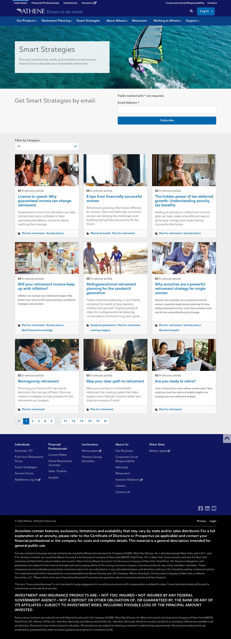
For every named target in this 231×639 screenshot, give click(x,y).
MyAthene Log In (27, 479)
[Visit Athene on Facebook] (200, 508)
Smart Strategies (26, 467)
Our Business (124, 451)
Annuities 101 (24, 451)
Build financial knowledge (37, 330)
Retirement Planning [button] (56, 20)
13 (81, 421)
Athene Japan (159, 451)
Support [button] (191, 20)
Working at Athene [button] (166, 20)
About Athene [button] (116, 20)
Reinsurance (91, 451)
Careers (212, 3)
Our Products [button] (26, 20)
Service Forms (24, 473)
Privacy (201, 521)
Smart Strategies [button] (88, 20)
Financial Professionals (45, 3)
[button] (227, 438)
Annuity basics (55, 233)
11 (65, 421)
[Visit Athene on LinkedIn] (207, 508)
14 (89, 421)
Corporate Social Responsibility (185, 3)
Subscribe (167, 120)
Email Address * (128, 102)
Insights (53, 477)
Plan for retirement (33, 233)
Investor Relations (129, 479)
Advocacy (122, 467)
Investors (89, 3)
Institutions (70, 3)
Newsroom (123, 473)
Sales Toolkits (57, 471)
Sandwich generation (103, 325)
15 (98, 421)
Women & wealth (100, 233)
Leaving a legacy (100, 330)
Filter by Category (47, 144)
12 (73, 421)
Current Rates (57, 455)
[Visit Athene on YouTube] (214, 508)
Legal (213, 521)
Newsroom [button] (139, 20)
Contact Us (123, 492)
